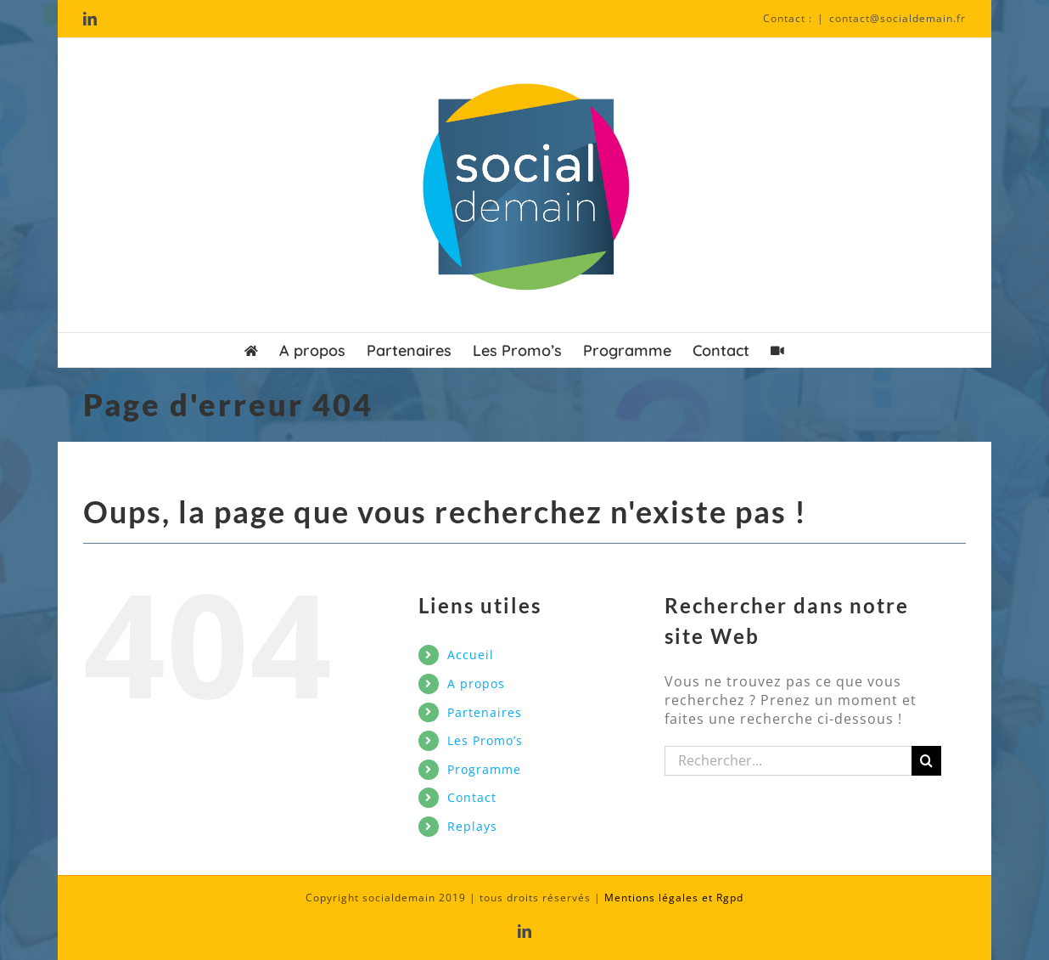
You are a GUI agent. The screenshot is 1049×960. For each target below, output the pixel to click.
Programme (484, 769)
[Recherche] (926, 761)
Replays (472, 826)
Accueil (470, 655)
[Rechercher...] (788, 761)
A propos (476, 683)
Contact (471, 797)
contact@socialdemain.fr (897, 18)
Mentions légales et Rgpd (673, 897)
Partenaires (484, 712)
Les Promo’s (485, 740)
